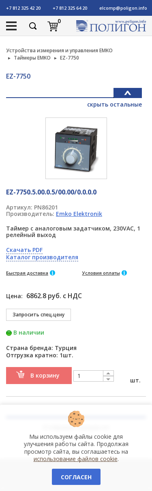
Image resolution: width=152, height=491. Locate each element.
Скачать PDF (24, 250)
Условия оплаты (101, 273)
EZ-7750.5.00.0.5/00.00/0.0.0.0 (51, 192)
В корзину (45, 375)
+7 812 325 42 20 (23, 8)
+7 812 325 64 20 (70, 8)
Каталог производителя (42, 257)
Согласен (76, 477)
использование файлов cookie (76, 459)
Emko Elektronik (79, 214)
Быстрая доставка (27, 273)
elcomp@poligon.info (123, 8)
